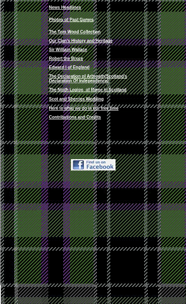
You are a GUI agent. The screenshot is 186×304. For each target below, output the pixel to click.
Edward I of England (69, 67)
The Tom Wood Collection (74, 32)
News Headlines (65, 7)
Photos (56, 19)
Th (88, 89)
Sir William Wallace (68, 49)
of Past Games (78, 19)
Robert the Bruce (66, 58)
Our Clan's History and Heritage (81, 40)
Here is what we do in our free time (84, 108)
